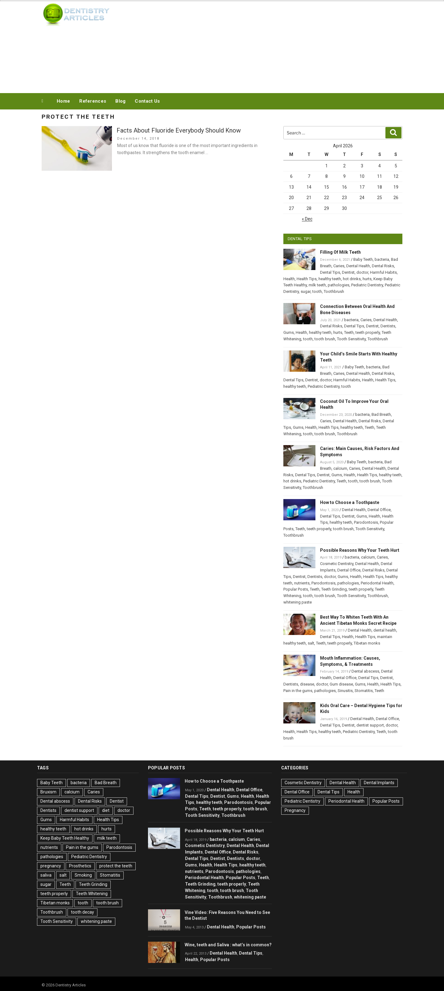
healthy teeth (330, 278)
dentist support (370, 725)
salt (311, 643)
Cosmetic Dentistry (336, 563)
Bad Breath (381, 414)
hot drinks (352, 278)
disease (307, 684)
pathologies (338, 285)
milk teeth (317, 285)
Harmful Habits (383, 272)
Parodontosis (366, 522)
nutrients (302, 583)
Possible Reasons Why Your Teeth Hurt (359, 550)
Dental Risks (383, 266)
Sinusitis (345, 690)
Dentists (387, 326)
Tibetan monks (367, 643)
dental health (384, 630)
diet (105, 810)
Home (63, 101)
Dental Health (358, 266)
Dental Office (379, 509)
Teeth (349, 332)
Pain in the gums (297, 690)
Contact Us (147, 101)
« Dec (307, 218)
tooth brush (324, 339)
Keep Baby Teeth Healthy (64, 838)
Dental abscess (365, 671)
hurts (367, 278)
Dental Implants (379, 782)
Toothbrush (334, 291)
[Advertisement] (284, 45)
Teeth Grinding (334, 589)
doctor (362, 272)
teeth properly (368, 332)
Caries (338, 266)
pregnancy (50, 865)
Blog (120, 101)
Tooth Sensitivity (351, 339)
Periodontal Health (377, 583)
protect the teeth (115, 865)
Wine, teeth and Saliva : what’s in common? (228, 944)
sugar (305, 291)
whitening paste (297, 602)
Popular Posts (295, 589)
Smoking (83, 875)
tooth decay (82, 912)
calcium (340, 468)
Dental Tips (330, 272)
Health (289, 278)
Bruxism (48, 791)
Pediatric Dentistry (367, 285)
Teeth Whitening (92, 893)
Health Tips (307, 278)
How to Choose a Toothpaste (349, 502)
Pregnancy (295, 810)
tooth (317, 291)
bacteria (382, 259)
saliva (45, 875)
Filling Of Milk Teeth (340, 252)
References (92, 101)
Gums (288, 332)
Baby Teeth (363, 259)
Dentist (348, 272)
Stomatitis (364, 690)
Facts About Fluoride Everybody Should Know (179, 130)
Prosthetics (80, 865)
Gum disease (341, 684)
